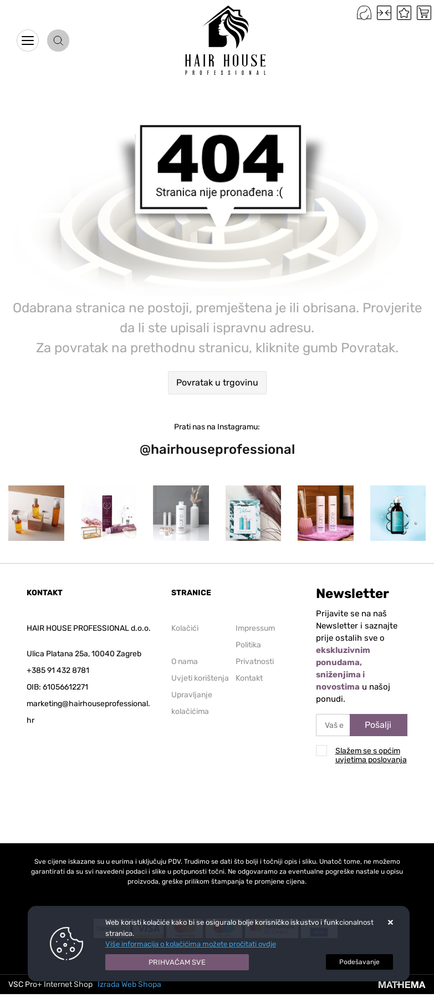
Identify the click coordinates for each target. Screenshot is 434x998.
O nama (184, 661)
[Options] (359, 962)
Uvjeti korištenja (200, 678)
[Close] (177, 962)
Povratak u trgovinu (217, 382)
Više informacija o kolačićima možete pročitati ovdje (190, 944)
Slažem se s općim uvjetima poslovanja (371, 755)
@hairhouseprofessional (217, 449)
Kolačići (184, 628)
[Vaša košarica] (424, 13)
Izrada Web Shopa (129, 984)
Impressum (255, 628)
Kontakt (249, 678)
